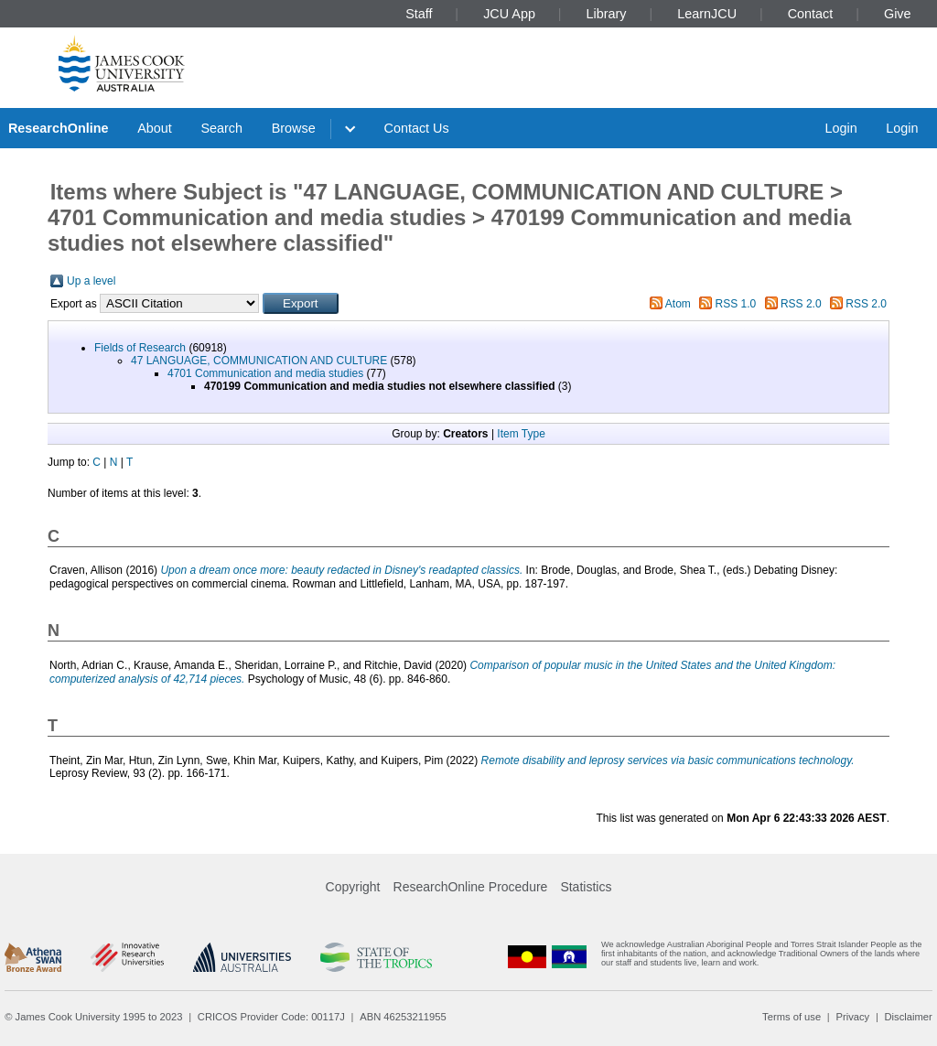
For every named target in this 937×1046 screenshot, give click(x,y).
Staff (418, 13)
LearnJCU (707, 13)
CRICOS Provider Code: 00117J (271, 1016)
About (154, 128)
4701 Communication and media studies (265, 373)
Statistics (585, 886)
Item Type (520, 433)
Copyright (353, 886)
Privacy (852, 1016)
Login (840, 128)
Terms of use (791, 1016)
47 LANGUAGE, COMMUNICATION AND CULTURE (259, 360)
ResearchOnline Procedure (470, 886)
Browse (294, 128)
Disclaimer (908, 1016)
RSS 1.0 (736, 303)
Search (221, 128)
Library (607, 13)
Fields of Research (140, 347)
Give (897, 13)
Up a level (91, 281)
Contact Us (416, 128)
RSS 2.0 (801, 303)
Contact (811, 13)
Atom (678, 303)
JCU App (509, 13)
